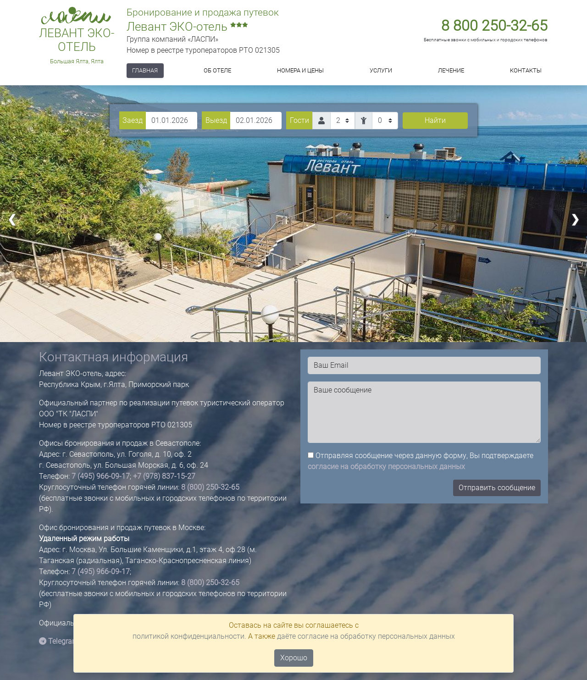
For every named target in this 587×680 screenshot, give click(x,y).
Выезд (216, 120)
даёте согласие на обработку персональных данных (366, 636)
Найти (435, 120)
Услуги (381, 70)
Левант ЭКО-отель (76, 40)
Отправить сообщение (497, 487)
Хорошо (293, 657)
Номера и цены (300, 70)
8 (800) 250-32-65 (210, 487)
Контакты (526, 70)
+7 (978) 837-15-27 (164, 476)
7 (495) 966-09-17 (101, 476)
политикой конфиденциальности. (189, 636)
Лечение (451, 70)
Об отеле (217, 70)
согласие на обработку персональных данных (386, 466)
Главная (145, 70)
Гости (299, 120)
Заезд (132, 120)
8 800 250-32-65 (494, 25)
